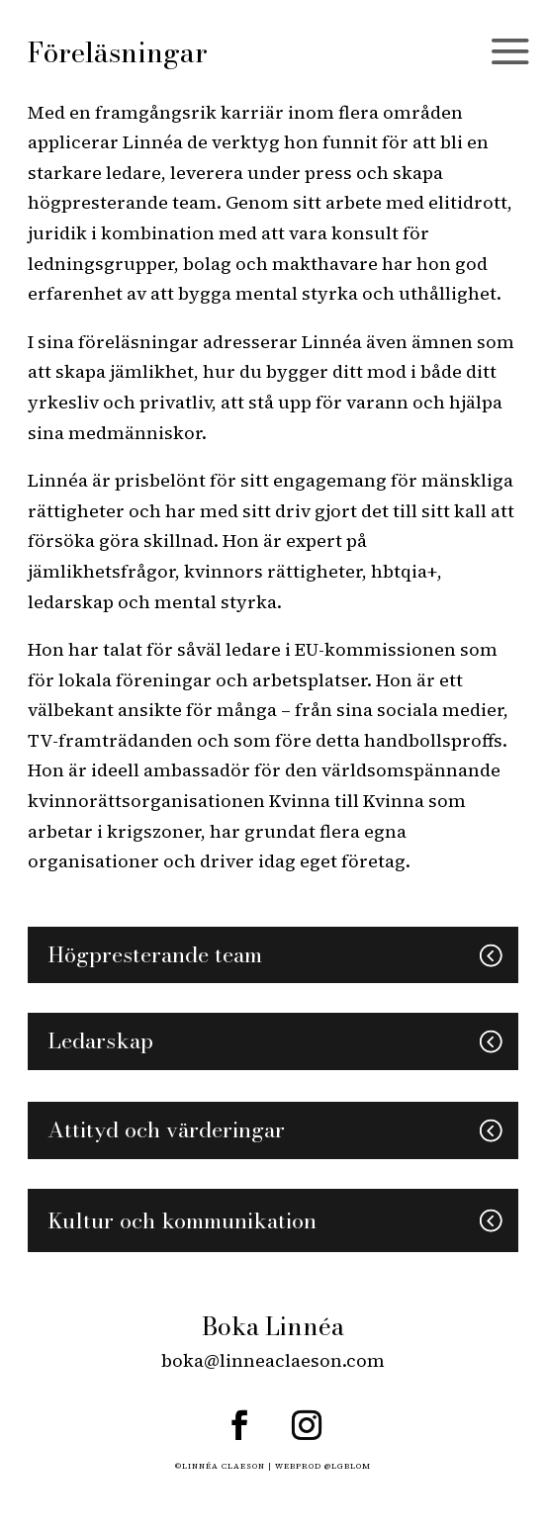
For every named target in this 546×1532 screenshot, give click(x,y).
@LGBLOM (347, 1466)
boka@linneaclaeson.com (273, 1360)
